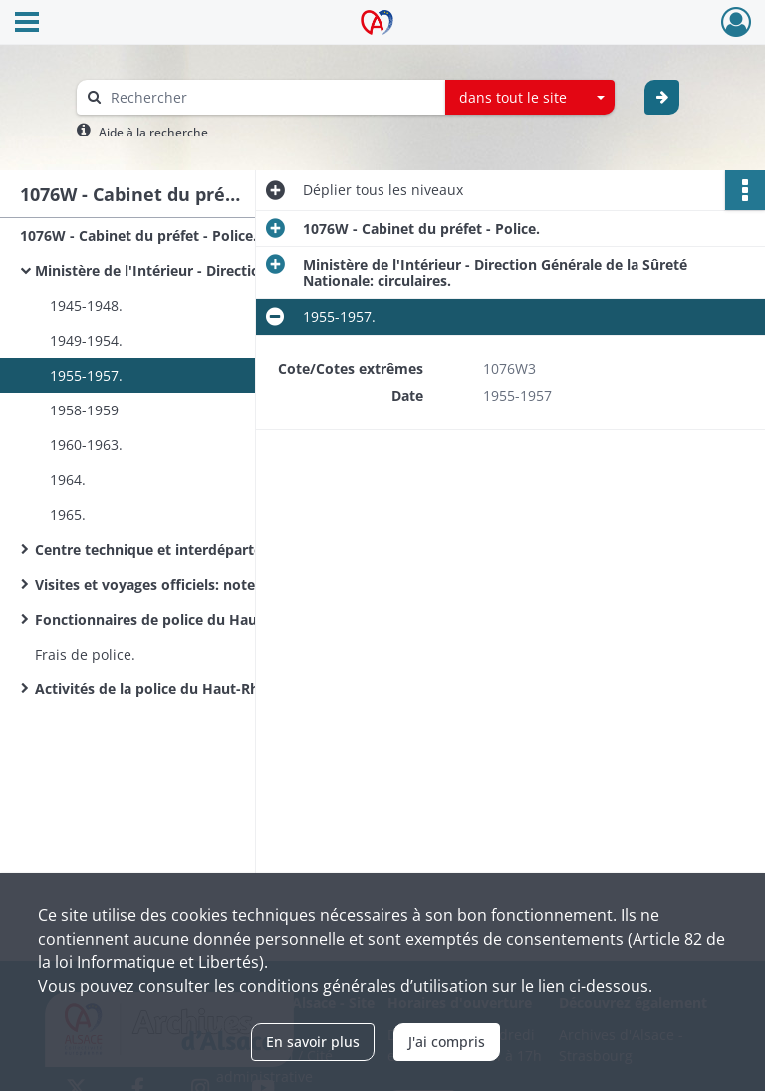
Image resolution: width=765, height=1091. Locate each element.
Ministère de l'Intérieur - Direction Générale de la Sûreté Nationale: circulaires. (234, 270)
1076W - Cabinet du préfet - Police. (138, 235)
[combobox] (530, 98)
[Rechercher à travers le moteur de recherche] (271, 97)
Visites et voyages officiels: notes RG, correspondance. (221, 584)
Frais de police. (85, 654)
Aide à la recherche (153, 132)
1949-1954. (86, 340)
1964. (68, 479)
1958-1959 (84, 410)
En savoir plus (313, 1041)
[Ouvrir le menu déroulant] (27, 24)
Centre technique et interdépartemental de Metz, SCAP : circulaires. (234, 549)
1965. (68, 514)
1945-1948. (86, 305)
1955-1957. (86, 375)
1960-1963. (86, 444)
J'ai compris (446, 1041)
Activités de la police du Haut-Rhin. (155, 689)
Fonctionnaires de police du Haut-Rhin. (169, 619)
